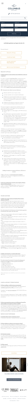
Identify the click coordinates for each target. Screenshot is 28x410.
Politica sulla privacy (5, 396)
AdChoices (4, 398)
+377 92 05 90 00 (15, 13)
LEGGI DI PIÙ (3, 347)
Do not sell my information (12, 398)
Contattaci (14, 353)
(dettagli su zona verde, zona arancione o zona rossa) (16, 87)
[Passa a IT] (25, 3)
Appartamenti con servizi (21, 398)
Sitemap (18, 400)
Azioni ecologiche (13, 400)
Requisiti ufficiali (11, 52)
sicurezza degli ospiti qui (13, 308)
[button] (27, 364)
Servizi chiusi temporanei (13, 67)
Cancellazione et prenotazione (11, 62)
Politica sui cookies (23, 396)
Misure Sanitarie (11, 57)
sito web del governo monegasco (16, 174)
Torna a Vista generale (14, 379)
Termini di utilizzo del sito (14, 396)
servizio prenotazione (12, 290)
